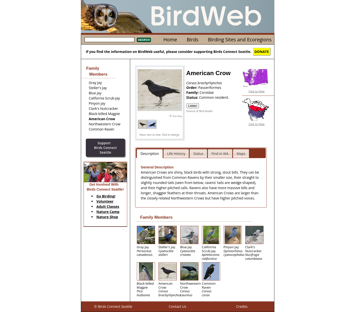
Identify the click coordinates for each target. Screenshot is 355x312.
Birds (192, 39)
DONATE (261, 51)
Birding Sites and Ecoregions (240, 39)
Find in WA (220, 153)
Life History (176, 153)
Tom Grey (177, 116)
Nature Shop (107, 216)
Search (144, 40)
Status (198, 153)
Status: (192, 97)
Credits (242, 306)
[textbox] (109, 39)
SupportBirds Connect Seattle (105, 147)
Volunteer (104, 201)
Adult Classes (107, 206)
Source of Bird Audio (199, 111)
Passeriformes (209, 87)
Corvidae (207, 92)
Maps (241, 153)
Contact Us (177, 306)
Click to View (256, 91)
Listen (192, 106)
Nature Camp (107, 211)
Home (170, 39)
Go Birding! (105, 196)
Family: (193, 92)
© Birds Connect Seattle (113, 306)
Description (150, 153)
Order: (192, 87)
